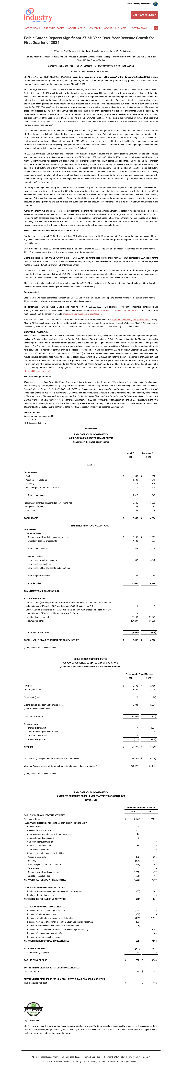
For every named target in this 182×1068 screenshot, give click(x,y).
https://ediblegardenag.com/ (37, 371)
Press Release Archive (49, 1057)
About (34, 1057)
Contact (94, 28)
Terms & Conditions (92, 1057)
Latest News (32, 28)
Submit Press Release (71, 1057)
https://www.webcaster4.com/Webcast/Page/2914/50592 (115, 310)
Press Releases (54, 28)
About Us (110, 28)
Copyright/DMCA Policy (114, 1057)
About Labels (76, 28)
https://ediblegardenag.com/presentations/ (82, 314)
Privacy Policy (134, 1057)
